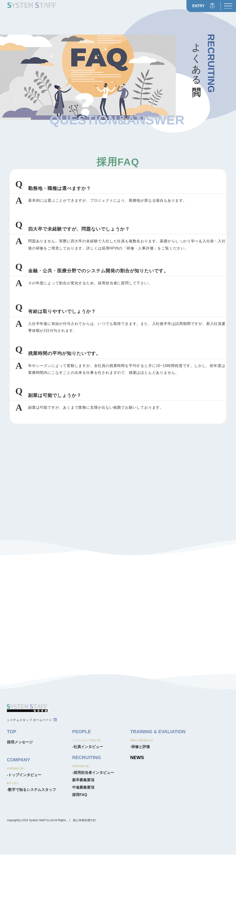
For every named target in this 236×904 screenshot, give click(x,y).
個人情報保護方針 (84, 869)
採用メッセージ (20, 791)
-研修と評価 (140, 796)
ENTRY (198, 6)
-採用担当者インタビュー (93, 822)
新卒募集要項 (83, 829)
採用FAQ (79, 844)
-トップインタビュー (24, 824)
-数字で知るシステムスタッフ (31, 839)
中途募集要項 (83, 837)
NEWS (137, 806)
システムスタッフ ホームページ (29, 769)
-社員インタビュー (87, 796)
